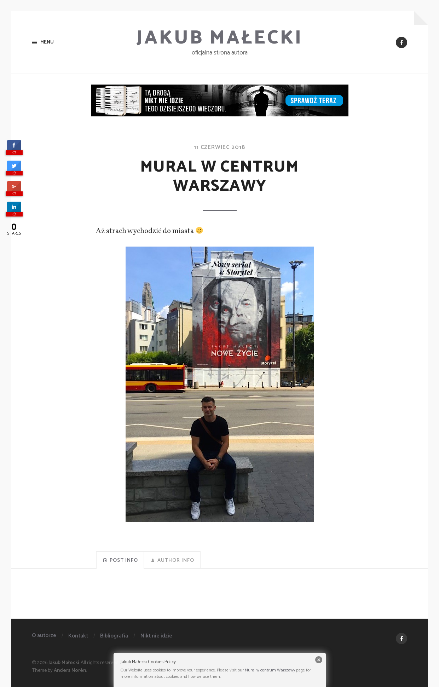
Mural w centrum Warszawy (270, 670)
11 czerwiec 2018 (219, 147)
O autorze (44, 635)
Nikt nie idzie (156, 635)
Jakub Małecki (219, 38)
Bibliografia (114, 635)
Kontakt (78, 635)
